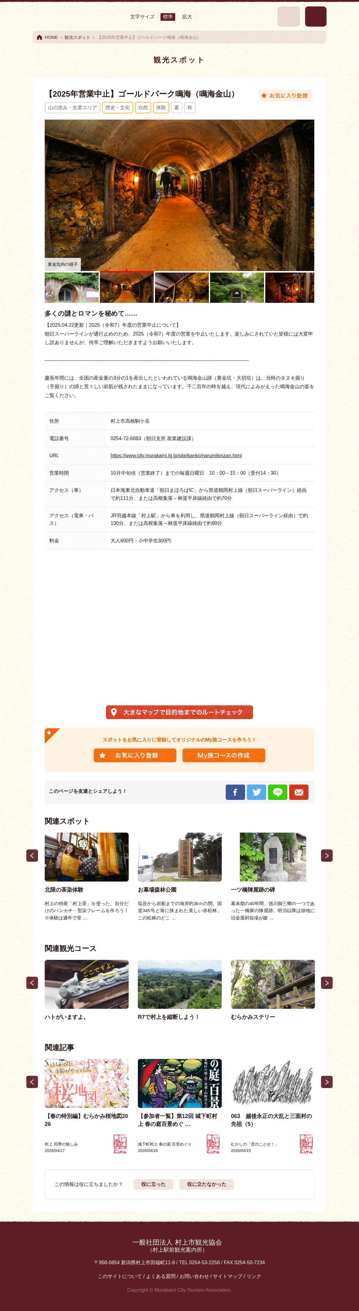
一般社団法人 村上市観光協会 (177, 1246)
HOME (51, 37)
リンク (254, 1276)
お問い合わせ (194, 1276)
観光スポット (77, 37)
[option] (86, 877)
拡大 (187, 16)
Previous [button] (32, 855)
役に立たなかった (206, 1184)
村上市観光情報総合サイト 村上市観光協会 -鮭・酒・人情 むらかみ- (66, 16)
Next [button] (327, 855)
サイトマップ (227, 1276)
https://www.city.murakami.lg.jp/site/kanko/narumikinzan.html (176, 455)
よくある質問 (161, 1276)
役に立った (153, 1184)
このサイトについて (120, 1276)
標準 (168, 16)
